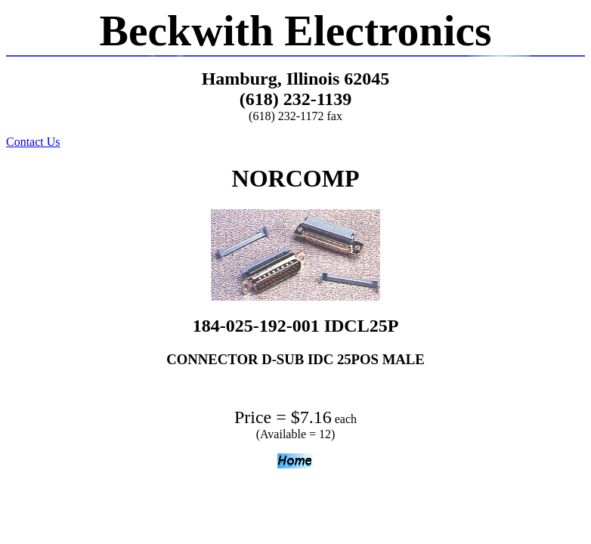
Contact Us (33, 141)
